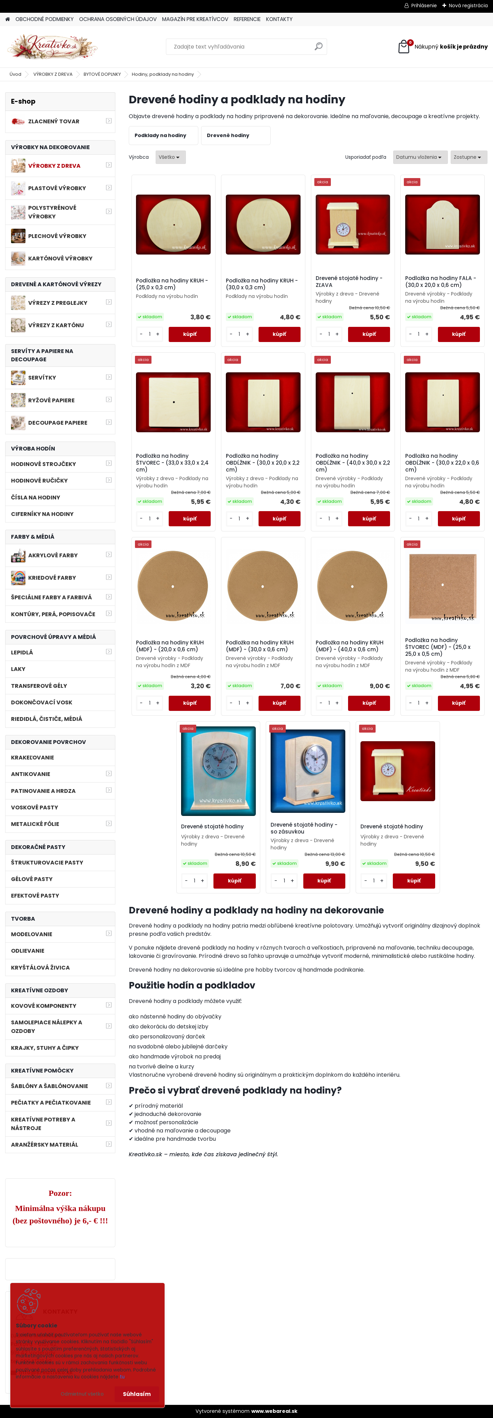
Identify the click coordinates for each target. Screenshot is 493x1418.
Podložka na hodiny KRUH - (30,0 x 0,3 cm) (262, 284)
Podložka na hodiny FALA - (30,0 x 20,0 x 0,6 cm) (440, 282)
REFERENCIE (247, 19)
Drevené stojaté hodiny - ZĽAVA (349, 282)
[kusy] (149, 334)
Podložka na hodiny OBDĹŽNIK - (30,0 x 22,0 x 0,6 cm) (442, 463)
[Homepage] (7, 19)
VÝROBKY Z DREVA (53, 74)
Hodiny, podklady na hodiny (163, 74)
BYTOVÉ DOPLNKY (102, 74)
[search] (319, 49)
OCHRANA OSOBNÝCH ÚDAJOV (118, 19)
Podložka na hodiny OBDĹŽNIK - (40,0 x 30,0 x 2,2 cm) (353, 463)
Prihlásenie (424, 5)
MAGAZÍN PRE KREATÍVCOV (195, 19)
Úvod (15, 74)
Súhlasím (137, 1394)
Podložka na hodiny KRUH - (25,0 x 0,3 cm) (172, 284)
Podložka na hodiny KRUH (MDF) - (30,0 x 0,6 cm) (260, 646)
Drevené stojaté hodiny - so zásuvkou (304, 828)
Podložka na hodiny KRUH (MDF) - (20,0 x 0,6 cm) (170, 646)
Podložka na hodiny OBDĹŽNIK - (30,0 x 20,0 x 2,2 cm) (263, 463)
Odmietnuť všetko (82, 1394)
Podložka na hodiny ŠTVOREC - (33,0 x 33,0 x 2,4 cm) (172, 463)
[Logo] (52, 47)
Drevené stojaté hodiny (212, 826)
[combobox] (420, 157)
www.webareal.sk (274, 1411)
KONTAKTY (279, 19)
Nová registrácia (468, 5)
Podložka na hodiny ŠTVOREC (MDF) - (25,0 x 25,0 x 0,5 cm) (438, 647)
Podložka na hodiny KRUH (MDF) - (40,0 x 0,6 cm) (350, 646)
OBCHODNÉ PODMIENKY (44, 19)
